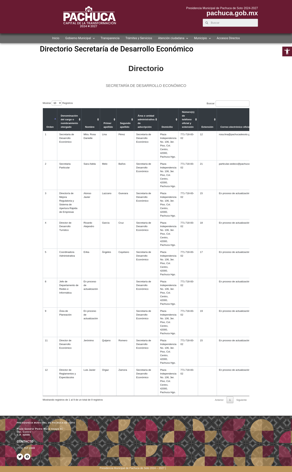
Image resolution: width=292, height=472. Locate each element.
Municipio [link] (202, 38)
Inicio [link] (55, 38)
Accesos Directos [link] (228, 38)
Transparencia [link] (110, 38)
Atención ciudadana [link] (173, 38)
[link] (287, 51)
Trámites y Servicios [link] (139, 38)
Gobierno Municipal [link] (80, 38)
